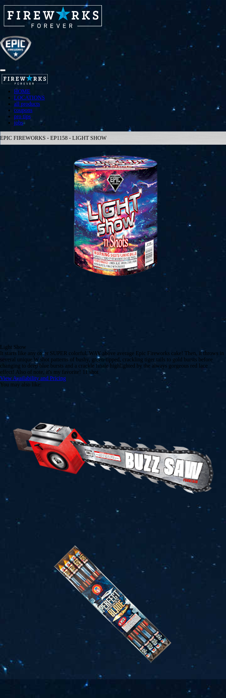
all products (27, 104)
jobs (18, 123)
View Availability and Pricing (33, 378)
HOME (22, 91)
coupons (23, 110)
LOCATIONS (29, 98)
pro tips (22, 116)
